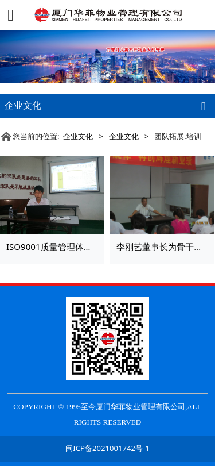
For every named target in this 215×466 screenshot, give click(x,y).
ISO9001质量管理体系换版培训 (66, 246)
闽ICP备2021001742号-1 (107, 448)
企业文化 (78, 136)
